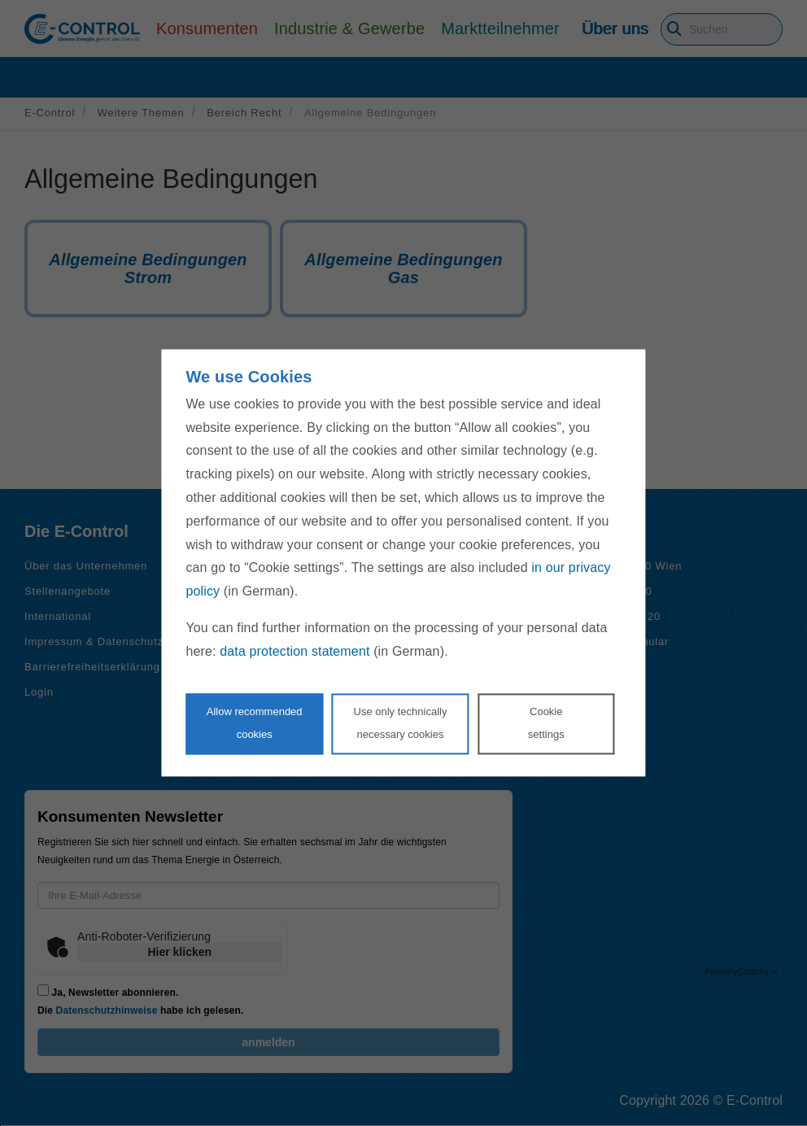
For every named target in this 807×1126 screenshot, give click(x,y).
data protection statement (294, 651)
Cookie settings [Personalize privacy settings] (546, 723)
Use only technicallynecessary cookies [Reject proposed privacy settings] (400, 723)
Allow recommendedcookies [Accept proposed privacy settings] (255, 723)
